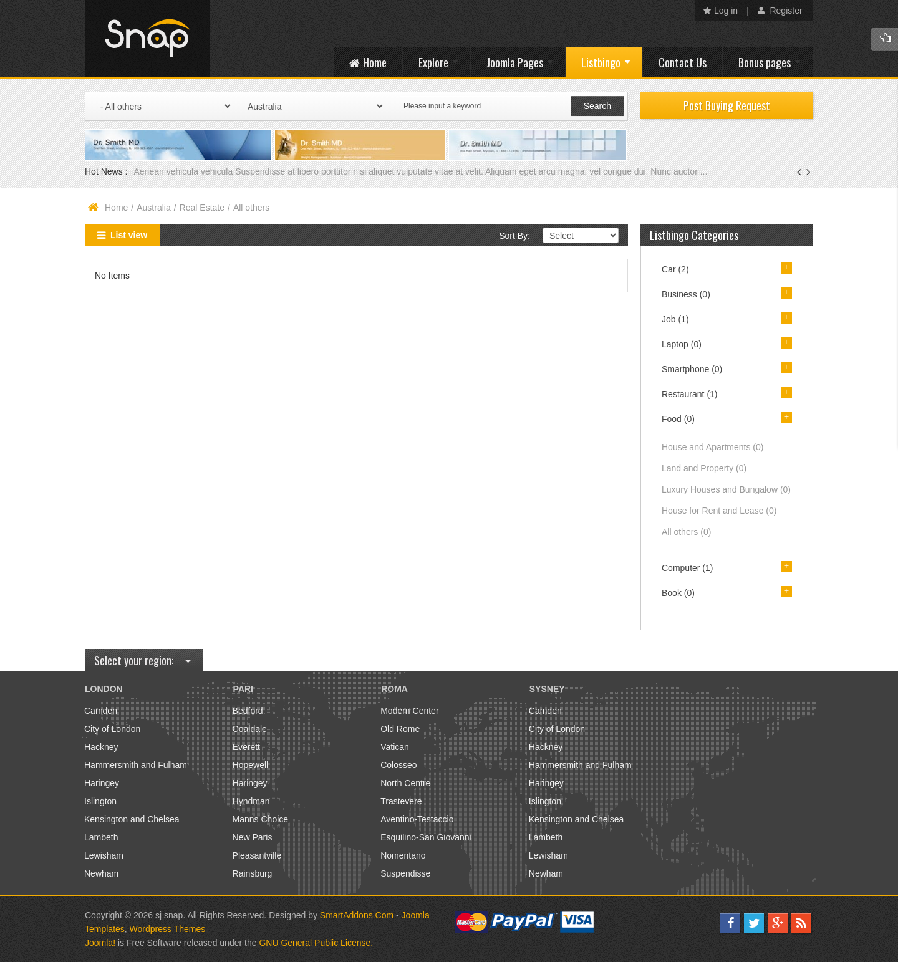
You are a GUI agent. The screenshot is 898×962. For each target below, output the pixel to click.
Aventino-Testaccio (416, 819)
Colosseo (398, 765)
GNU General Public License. (316, 943)
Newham (101, 873)
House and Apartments (712, 447)
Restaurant (690, 394)
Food (678, 419)
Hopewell (251, 765)
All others (686, 532)
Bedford (248, 711)
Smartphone (692, 369)
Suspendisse (405, 873)
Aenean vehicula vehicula (184, 171)
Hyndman (251, 801)
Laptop (682, 344)
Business (686, 294)
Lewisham (103, 855)
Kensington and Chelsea (132, 819)
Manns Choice (261, 819)
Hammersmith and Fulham (135, 765)
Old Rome (400, 729)
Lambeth (101, 837)
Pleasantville (257, 855)
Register (780, 11)
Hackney (101, 747)
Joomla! (100, 943)
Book (678, 593)
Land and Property (704, 468)
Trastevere (401, 801)
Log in (720, 11)
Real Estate (202, 208)
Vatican (394, 747)
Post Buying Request (726, 105)
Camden (100, 711)
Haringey (101, 783)
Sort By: (514, 236)
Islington (100, 801)
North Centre (405, 783)
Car (675, 269)
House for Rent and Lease (719, 511)
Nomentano (402, 855)
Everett (246, 747)
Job (675, 319)
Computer (687, 568)
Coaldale (250, 729)
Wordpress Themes (168, 929)
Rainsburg (253, 873)
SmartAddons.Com (356, 915)
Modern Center (409, 711)
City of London (112, 729)
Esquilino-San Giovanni (425, 837)
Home (116, 208)
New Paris (253, 837)
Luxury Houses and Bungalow (726, 489)
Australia (153, 208)
